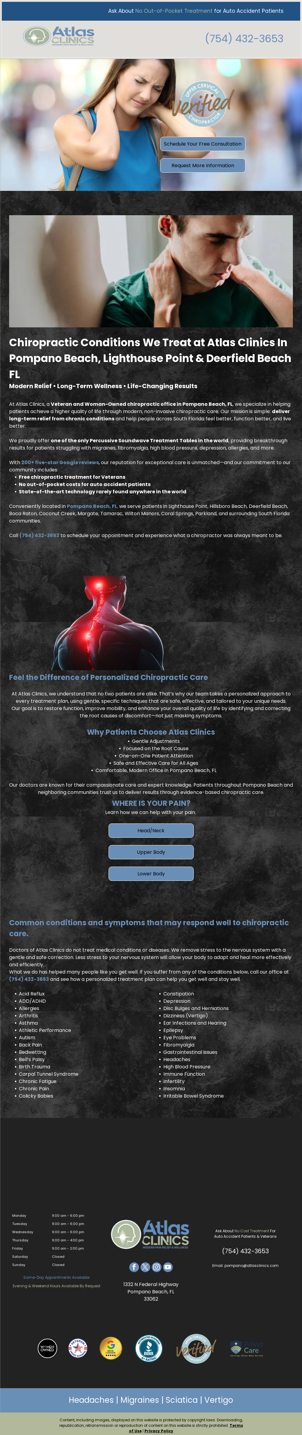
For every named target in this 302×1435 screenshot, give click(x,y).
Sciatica (182, 1396)
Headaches (91, 1396)
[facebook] (134, 1264)
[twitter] (145, 1264)
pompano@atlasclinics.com (251, 1262)
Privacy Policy (158, 1427)
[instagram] (156, 1264)
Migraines (139, 1396)
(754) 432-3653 (245, 36)
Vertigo (218, 1396)
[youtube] (168, 1264)
